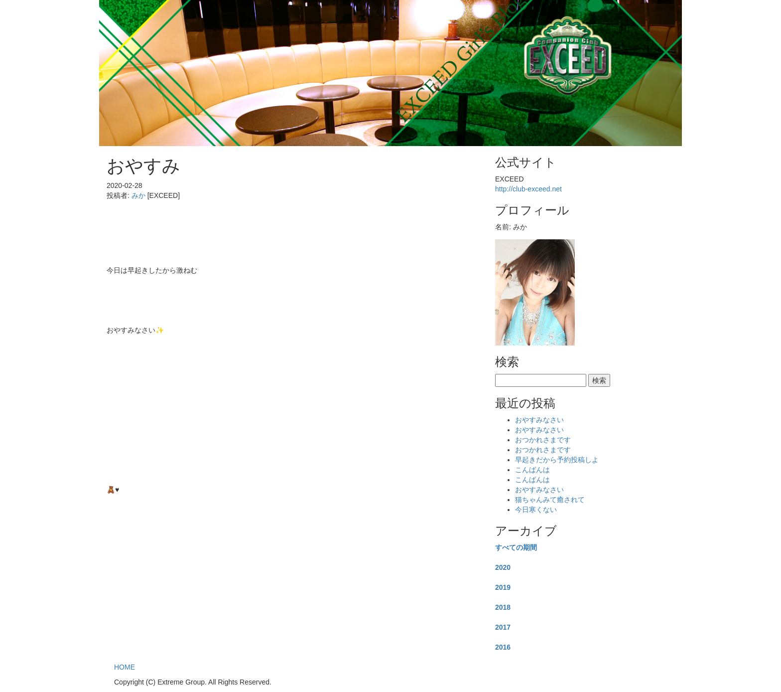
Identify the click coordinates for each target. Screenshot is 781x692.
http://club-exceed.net (528, 189)
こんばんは (532, 470)
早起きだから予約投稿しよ (557, 460)
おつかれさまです (543, 440)
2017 (503, 627)
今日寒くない (536, 510)
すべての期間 (516, 547)
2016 (503, 647)
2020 (503, 567)
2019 (503, 587)
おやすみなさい (539, 420)
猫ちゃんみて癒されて (550, 500)
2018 (503, 607)
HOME (124, 667)
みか (138, 195)
